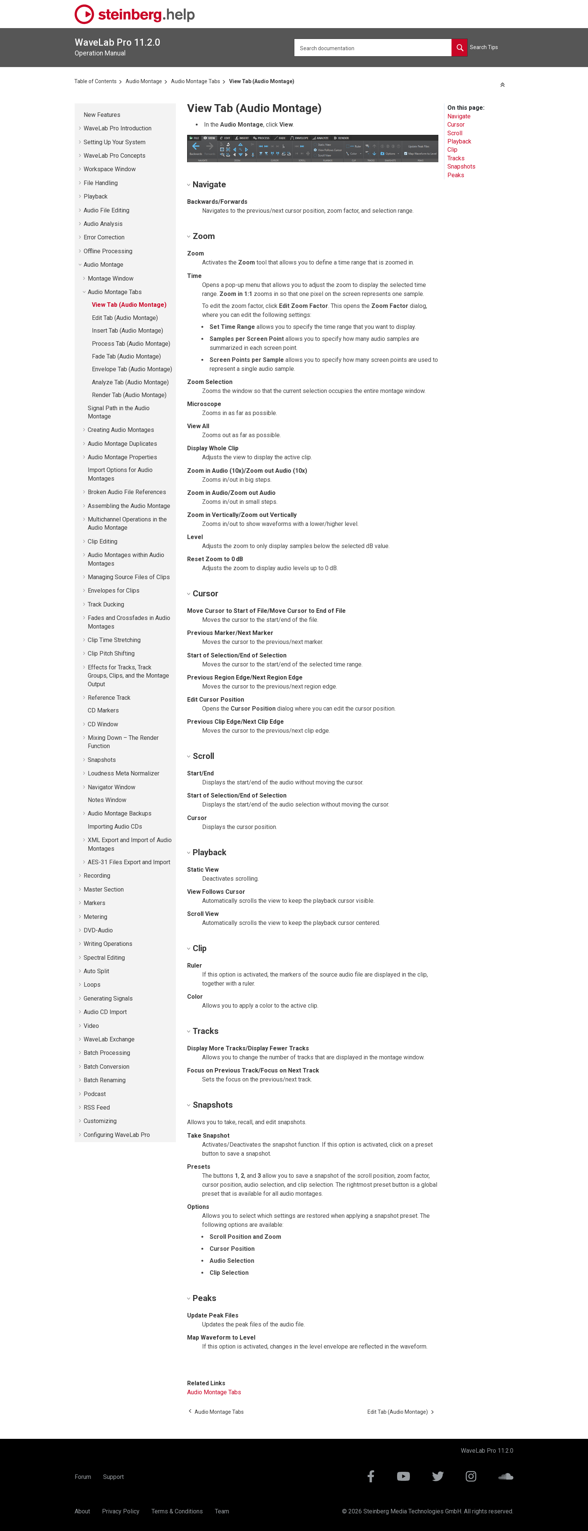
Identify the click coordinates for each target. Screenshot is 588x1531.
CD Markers (103, 710)
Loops (92, 984)
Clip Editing (102, 541)
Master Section (104, 889)
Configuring (117, 1134)
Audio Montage (144, 81)
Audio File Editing (106, 210)
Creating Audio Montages (121, 429)
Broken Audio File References (127, 492)
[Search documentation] (459, 47)
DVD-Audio (98, 930)
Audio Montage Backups (120, 813)
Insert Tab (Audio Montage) (127, 330)
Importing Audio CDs (115, 826)
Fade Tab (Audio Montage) (126, 356)
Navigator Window (111, 787)
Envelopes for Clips (114, 590)
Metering (95, 916)
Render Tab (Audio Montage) (129, 395)
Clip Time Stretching (114, 640)
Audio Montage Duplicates (122, 443)
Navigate (459, 116)
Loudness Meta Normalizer (123, 773)
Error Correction (104, 237)
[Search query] (380, 47)
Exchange (109, 1039)
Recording (97, 875)
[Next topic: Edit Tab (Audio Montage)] (398, 1412)
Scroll (454, 133)
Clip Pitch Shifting (111, 653)
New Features (102, 114)
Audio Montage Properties (122, 457)
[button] (81, 115)
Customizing (100, 1121)
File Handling (101, 183)
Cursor (456, 124)
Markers (94, 903)
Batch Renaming (105, 1080)
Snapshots (102, 759)
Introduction (118, 128)
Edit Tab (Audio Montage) (125, 317)
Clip (452, 149)
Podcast (95, 1094)
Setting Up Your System (115, 142)
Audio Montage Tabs (195, 81)
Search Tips (484, 47)
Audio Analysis (103, 223)
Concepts (115, 155)
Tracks (456, 158)
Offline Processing (108, 251)
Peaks (455, 175)
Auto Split (96, 971)
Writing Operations (108, 943)
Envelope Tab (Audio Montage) (132, 369)
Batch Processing (107, 1052)
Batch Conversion (106, 1066)
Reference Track (109, 697)
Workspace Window (110, 169)
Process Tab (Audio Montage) (131, 343)
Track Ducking (106, 604)
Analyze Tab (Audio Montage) (130, 382)
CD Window (103, 724)
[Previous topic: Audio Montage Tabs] (219, 1412)
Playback (96, 196)
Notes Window (107, 800)
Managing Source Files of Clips (129, 577)
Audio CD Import (105, 1012)
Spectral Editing (104, 957)
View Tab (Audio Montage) (261, 81)
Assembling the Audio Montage (129, 505)
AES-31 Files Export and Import (129, 862)
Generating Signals (108, 998)
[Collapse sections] (503, 85)
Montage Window (111, 278)
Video (91, 1025)
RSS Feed (97, 1107)
